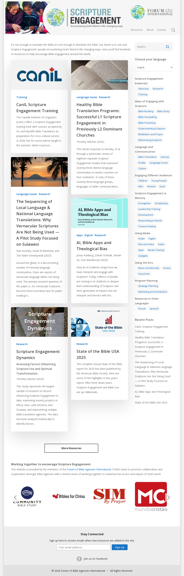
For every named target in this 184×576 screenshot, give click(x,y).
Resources (137, 29)
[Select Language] (154, 67)
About (149, 29)
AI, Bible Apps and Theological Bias (152, 394)
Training (21, 97)
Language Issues (87, 97)
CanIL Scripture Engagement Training (151, 329)
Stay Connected (92, 534)
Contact (161, 29)
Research (104, 97)
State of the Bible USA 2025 (151, 402)
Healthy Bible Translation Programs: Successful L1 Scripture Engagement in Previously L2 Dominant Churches (149, 347)
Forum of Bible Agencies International (89, 469)
